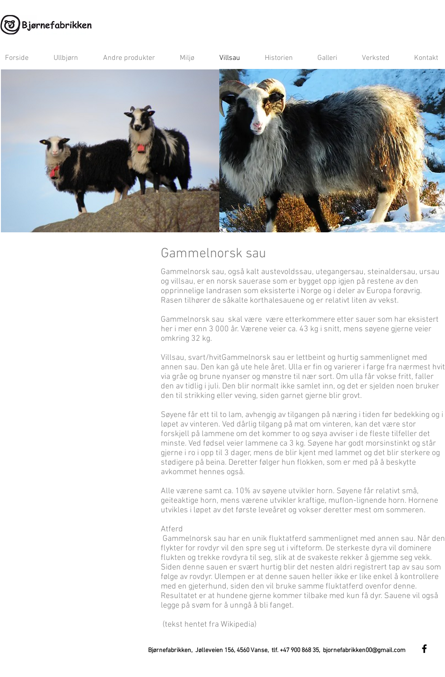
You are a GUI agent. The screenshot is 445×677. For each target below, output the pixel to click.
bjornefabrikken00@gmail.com (364, 650)
